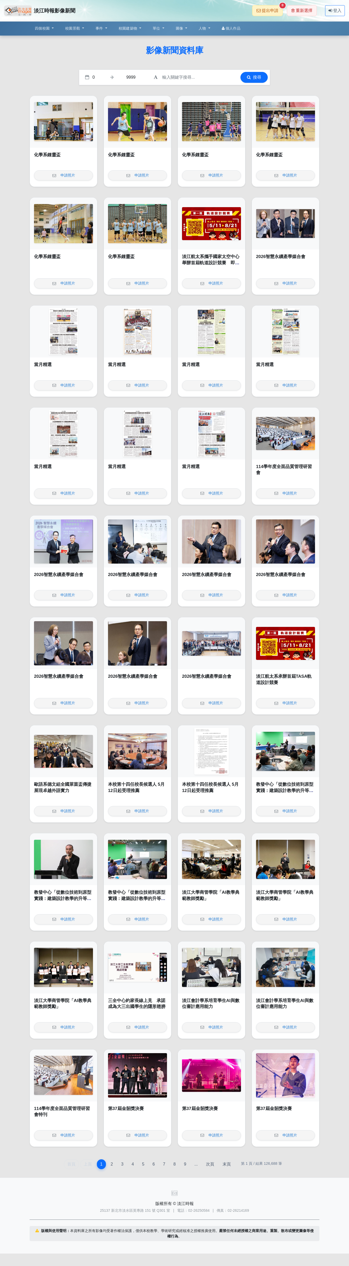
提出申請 (270, 9)
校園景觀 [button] (73, 28)
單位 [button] (157, 28)
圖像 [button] (180, 28)
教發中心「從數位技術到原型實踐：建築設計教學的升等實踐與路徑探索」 (284, 790)
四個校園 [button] (43, 28)
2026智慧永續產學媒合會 (280, 256)
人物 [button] (203, 28)
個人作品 (231, 28)
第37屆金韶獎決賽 (126, 1108)
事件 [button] (100, 28)
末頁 (227, 1164)
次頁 (210, 1164)
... (196, 1164)
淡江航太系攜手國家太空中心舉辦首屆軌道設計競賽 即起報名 (210, 262)
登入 (334, 10)
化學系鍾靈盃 (47, 154)
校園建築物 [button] (128, 28)
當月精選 (43, 364)
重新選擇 (301, 10)
